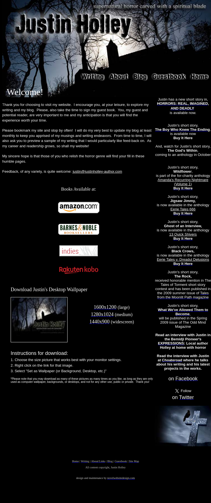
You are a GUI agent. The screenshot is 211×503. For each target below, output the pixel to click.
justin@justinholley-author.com (97, 171)
